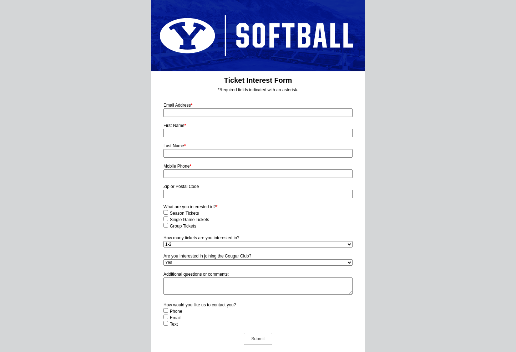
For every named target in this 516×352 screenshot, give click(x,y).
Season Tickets (184, 213)
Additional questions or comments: (196, 274)
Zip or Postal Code (181, 186)
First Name (174, 125)
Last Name (174, 145)
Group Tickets (183, 226)
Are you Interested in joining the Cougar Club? (207, 256)
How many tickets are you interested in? (201, 237)
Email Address (177, 105)
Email (175, 317)
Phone (176, 311)
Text (174, 324)
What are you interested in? (190, 206)
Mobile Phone (177, 166)
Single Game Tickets (189, 219)
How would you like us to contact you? (199, 304)
